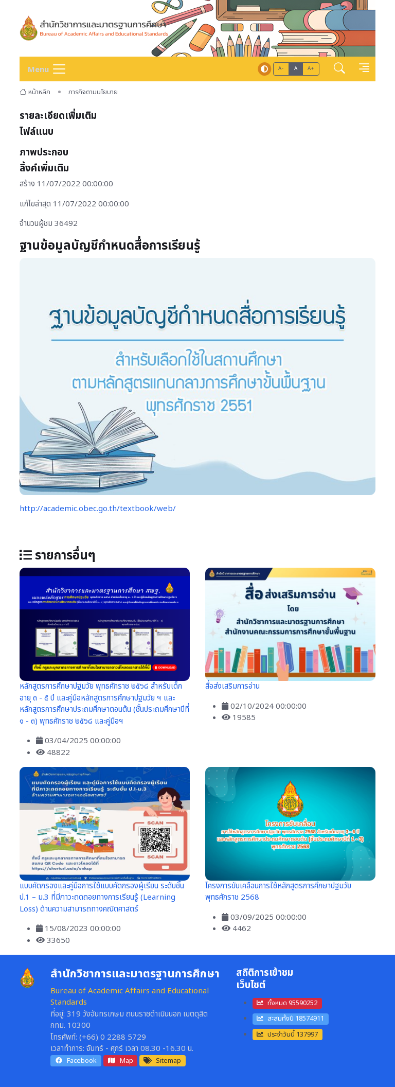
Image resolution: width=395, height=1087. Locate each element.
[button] (339, 69)
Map (120, 1061)
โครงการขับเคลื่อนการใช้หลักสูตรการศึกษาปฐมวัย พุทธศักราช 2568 (278, 892)
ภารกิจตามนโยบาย (93, 92)
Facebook (76, 1061)
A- (280, 68)
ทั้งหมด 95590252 (287, 1003)
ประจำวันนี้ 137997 (287, 1034)
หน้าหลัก (35, 92)
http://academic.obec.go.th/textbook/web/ (98, 509)
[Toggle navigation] (43, 69)
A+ (311, 68)
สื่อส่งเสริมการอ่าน (232, 686)
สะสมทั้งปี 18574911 (290, 1018)
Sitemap (162, 1061)
